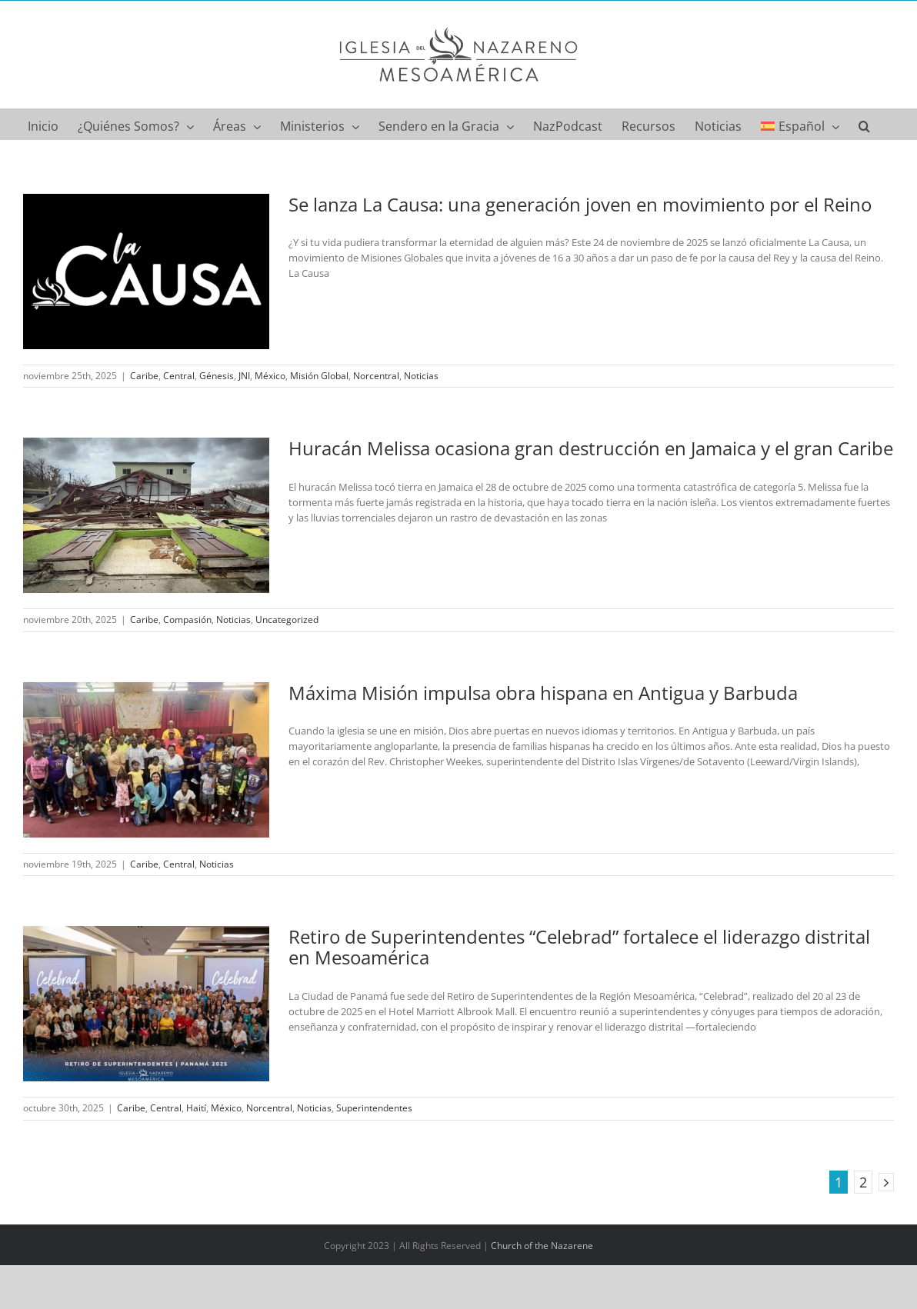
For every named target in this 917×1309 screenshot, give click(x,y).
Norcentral (376, 375)
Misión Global (319, 375)
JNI (244, 375)
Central (179, 375)
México (270, 375)
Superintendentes (374, 1107)
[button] (864, 123)
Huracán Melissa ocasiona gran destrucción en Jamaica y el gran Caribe (590, 448)
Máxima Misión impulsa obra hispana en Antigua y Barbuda (543, 692)
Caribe (144, 375)
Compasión (187, 619)
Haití (196, 1107)
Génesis (216, 375)
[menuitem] (800, 123)
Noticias (421, 375)
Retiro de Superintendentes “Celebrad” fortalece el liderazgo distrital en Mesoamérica (579, 947)
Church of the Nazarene (542, 1245)
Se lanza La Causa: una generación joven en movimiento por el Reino (580, 204)
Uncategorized (286, 619)
